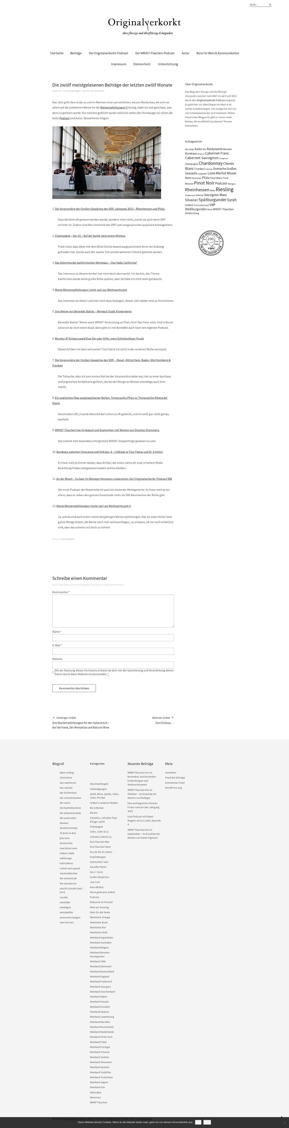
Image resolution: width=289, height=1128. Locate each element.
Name (57, 631)
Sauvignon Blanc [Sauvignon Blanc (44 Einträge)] (215, 195)
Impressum (118, 64)
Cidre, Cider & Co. (99, 831)
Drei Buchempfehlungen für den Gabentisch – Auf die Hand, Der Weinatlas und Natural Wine (82, 722)
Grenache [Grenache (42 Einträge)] (219, 168)
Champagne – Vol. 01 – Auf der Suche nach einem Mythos (90, 236)
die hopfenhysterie (70, 807)
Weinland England (99, 976)
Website (57, 659)
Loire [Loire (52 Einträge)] (211, 173)
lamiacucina (66, 843)
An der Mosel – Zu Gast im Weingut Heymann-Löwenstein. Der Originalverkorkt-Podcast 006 (114, 479)
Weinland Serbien (99, 1057)
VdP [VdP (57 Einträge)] (212, 204)
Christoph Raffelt (74, 91)
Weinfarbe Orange (100, 917)
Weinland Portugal (100, 1047)
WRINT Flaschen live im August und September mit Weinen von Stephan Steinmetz (107, 430)
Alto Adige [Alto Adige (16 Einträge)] (189, 149)
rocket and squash (70, 868)
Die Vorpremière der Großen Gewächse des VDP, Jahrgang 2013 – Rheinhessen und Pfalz (110, 209)
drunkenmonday (69, 828)
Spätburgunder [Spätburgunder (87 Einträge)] (213, 199)
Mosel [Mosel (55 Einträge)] (231, 173)
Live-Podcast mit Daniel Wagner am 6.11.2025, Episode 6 (144, 820)
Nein (207, 1122)
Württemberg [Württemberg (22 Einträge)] (192, 213)
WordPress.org (173, 787)
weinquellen (66, 912)
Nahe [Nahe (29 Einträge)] (188, 178)
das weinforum (68, 782)
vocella (64, 897)
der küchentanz (68, 792)
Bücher (94, 812)
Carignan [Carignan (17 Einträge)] (223, 158)
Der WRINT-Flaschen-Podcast (155, 53)
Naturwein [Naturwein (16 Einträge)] (196, 178)
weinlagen (65, 907)
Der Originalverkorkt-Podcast (108, 53)
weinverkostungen (70, 917)
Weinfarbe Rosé (99, 922)
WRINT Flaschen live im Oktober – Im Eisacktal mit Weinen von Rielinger (142, 793)
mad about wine (68, 848)
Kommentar (61, 592)
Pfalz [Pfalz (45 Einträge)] (206, 178)
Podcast (64, 118)
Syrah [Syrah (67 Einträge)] (232, 199)
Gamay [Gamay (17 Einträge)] (209, 169)
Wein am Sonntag (99, 907)
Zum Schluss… (163, 720)
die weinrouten (68, 818)
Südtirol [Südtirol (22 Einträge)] (189, 205)
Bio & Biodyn (97, 807)
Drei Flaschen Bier (100, 841)
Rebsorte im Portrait (101, 902)
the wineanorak (68, 878)
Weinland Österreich (101, 1036)
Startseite (57, 53)
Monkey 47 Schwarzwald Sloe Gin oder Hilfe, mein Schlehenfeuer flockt (99, 338)
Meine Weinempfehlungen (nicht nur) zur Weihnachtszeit (91, 290)
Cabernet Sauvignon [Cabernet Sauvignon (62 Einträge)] (202, 157)
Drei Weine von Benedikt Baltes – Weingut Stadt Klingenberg (93, 311)
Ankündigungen (98, 789)
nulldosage (66, 858)
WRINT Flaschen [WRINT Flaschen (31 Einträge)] (223, 209)
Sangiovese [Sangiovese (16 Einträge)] (190, 195)
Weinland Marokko (100, 1022)
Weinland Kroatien (100, 1006)
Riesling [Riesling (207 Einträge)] (225, 189)
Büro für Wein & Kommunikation (217, 53)
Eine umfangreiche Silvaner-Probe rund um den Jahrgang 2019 (143, 807)
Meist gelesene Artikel (102, 892)
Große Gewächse (99, 877)
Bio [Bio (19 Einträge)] (204, 149)
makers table (67, 853)
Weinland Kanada (99, 1001)
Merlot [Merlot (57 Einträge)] (221, 173)
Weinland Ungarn (99, 1082)
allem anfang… (68, 772)
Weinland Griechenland (102, 991)
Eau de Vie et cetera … (102, 852)
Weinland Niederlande (102, 1032)
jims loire (65, 838)
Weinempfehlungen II (114, 107)
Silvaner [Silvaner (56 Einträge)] (191, 199)
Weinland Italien (98, 996)
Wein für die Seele (100, 912)
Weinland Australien (101, 942)
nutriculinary (66, 863)
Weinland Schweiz (100, 1052)
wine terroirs (67, 922)
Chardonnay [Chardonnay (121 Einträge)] (211, 163)
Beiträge (76, 53)
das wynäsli (66, 787)
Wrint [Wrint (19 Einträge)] (209, 209)
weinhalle (65, 902)
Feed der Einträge (175, 777)
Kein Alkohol (96, 887)
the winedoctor (68, 883)
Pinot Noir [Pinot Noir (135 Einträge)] (204, 183)
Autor (185, 53)
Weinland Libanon (99, 1011)
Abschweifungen (67, 539)
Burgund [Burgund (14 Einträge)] (201, 154)
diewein (64, 823)
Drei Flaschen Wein (100, 846)
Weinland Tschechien (101, 1077)
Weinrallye (95, 1092)
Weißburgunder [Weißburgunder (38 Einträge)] (196, 209)
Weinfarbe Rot (98, 927)
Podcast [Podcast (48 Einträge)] (221, 183)
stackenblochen (68, 873)
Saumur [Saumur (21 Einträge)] (200, 195)
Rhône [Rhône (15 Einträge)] (212, 190)
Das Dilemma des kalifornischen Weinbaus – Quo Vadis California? (96, 262)
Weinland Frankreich (101, 981)
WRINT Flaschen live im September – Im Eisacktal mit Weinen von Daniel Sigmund (144, 833)
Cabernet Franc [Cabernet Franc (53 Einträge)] (217, 153)
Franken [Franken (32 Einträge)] (199, 169)
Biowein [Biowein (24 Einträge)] (227, 149)
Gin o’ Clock (96, 872)
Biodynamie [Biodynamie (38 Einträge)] (215, 149)
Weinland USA (97, 1087)
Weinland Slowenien (101, 1062)
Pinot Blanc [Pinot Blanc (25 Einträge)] (216, 178)
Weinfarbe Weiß (98, 932)
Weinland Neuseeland (102, 1027)
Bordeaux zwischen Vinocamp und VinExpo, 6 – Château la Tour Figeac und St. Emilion (109, 452)
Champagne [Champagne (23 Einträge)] (191, 164)
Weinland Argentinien (101, 937)
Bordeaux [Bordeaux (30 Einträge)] (191, 153)
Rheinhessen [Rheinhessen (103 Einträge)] (197, 189)
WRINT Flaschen (98, 1102)
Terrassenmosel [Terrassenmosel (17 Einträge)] (201, 205)
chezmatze (66, 777)
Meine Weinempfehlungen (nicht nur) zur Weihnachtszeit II (93, 506)
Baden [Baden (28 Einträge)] (198, 149)
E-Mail (57, 645)
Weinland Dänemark (101, 966)
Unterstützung (168, 64)
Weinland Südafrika (100, 1072)
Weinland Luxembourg (102, 1016)
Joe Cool (95, 882)
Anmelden (170, 772)
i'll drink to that (68, 833)
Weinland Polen (98, 1042)
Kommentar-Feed (174, 782)
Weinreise (95, 1097)
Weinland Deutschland (102, 971)
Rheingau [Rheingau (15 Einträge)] (232, 184)
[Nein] (284, 1122)
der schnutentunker (70, 797)
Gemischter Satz (99, 862)
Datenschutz (142, 64)
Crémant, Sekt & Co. (101, 836)
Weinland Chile (98, 961)
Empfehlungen (98, 857)
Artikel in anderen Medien (104, 802)
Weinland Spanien (99, 1067)
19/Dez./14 (56, 91)
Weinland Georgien (100, 986)
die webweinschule (70, 813)
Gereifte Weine (98, 867)
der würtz (65, 802)
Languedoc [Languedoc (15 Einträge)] (202, 173)
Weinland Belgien (99, 947)
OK (198, 1122)
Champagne (96, 826)
